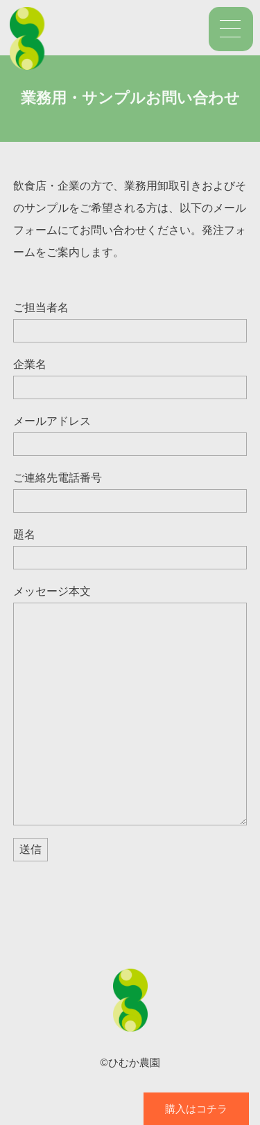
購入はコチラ (196, 1109)
